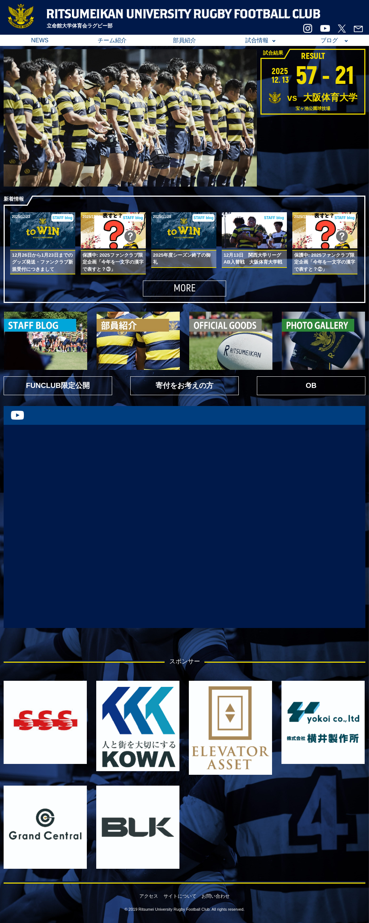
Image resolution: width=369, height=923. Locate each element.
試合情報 (256, 40)
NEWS (39, 40)
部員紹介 (184, 40)
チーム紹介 (112, 40)
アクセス (148, 896)
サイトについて (180, 896)
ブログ (329, 40)
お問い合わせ (216, 896)
